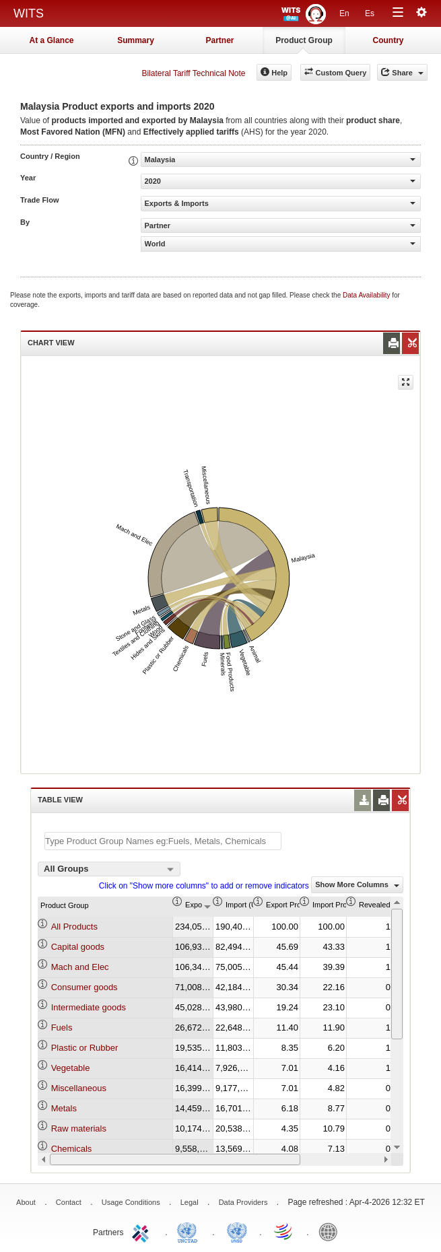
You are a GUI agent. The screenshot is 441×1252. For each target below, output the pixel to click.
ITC (142, 1231)
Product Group (304, 40)
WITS (28, 13)
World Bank (331, 1231)
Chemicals (71, 1149)
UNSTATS (237, 1231)
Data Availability (367, 295)
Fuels (62, 1027)
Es (369, 13)
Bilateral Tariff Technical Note (193, 73)
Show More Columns (357, 884)
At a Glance (51, 40)
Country (388, 40)
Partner (219, 40)
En (344, 13)
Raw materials (78, 1128)
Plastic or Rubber (84, 1048)
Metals (64, 1108)
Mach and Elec (80, 967)
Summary (135, 40)
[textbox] (162, 841)
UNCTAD (189, 1231)
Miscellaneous (78, 1088)
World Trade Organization (284, 1231)
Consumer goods (84, 987)
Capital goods (78, 947)
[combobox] (109, 869)
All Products (74, 926)
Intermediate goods (88, 1007)
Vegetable (70, 1068)
